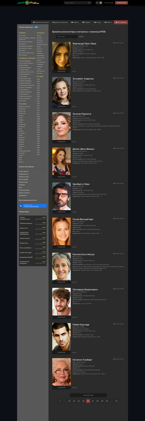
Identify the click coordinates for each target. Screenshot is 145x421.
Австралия (22, 109)
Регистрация (108, 3)
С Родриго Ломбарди (25, 87)
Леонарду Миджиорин (85, 289)
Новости (108, 22)
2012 (38, 110)
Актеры (97, 22)
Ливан (21, 135)
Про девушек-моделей (26, 46)
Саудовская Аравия (25, 151)
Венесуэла (22, 113)
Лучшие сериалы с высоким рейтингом (27, 38)
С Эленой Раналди (24, 98)
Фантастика (40, 71)
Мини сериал (41, 58)
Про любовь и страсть (25, 48)
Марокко (21, 140)
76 (116, 401)
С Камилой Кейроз (24, 74)
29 (102, 401)
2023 (38, 86)
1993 (38, 152)
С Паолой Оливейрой (25, 81)
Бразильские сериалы (40, 22)
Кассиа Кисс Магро (84, 254)
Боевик (39, 35)
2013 (38, 108)
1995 (38, 148)
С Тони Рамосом (24, 94)
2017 (38, 99)
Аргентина (22, 111)
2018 (38, 97)
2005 (38, 125)
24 (79, 401)
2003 (38, 130)
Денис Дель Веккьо (83, 148)
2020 (38, 92)
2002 (38, 132)
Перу (20, 148)
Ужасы (39, 69)
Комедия (39, 51)
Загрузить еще (88, 395)
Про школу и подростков (26, 53)
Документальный (42, 44)
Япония (21, 162)
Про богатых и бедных (26, 42)
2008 (38, 119)
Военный (39, 40)
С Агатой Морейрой (25, 61)
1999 (38, 139)
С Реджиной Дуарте (25, 83)
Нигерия (21, 144)
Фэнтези (39, 73)
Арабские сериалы (24, 106)
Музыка (39, 60)
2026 (38, 79)
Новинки (74, 22)
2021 (38, 90)
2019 (38, 94)
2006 (38, 123)
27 (93, 401)
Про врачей (22, 44)
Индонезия (22, 124)
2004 (38, 128)
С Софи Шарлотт (24, 89)
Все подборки (23, 55)
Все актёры (22, 101)
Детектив (40, 42)
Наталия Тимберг (82, 359)
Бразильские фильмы (59, 22)
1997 (38, 143)
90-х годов (22, 35)
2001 (38, 134)
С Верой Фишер (23, 65)
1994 (38, 150)
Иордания (22, 126)
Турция (21, 155)
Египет (21, 117)
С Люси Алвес (23, 76)
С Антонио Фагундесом (26, 63)
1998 (38, 141)
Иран (20, 129)
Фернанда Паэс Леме (84, 43)
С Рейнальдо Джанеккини (26, 85)
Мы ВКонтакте (34, 205)
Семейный (40, 64)
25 (83, 401)
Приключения (41, 62)
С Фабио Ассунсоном (25, 96)
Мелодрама (40, 55)
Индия (21, 122)
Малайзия (22, 137)
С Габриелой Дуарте (25, 67)
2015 (38, 103)
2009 (38, 117)
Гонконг (21, 115)
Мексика (21, 142)
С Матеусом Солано (25, 78)
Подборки (86, 22)
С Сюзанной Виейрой (25, 92)
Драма (39, 46)
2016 (38, 101)
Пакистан (22, 146)
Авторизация (121, 3)
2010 (38, 114)
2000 (38, 136)
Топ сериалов (121, 22)
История (39, 49)
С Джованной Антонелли (26, 72)
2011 (38, 112)
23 (74, 401)
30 (107, 401)
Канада (21, 131)
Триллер (39, 66)
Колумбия (22, 133)
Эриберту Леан (81, 184)
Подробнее (61, 71)
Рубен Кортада (81, 324)
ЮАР (20, 160)
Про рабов (22, 50)
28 (97, 401)
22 (69, 401)
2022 (38, 88)
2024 (38, 83)
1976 (38, 154)
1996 (38, 145)
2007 (38, 121)
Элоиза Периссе (82, 113)
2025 (38, 81)
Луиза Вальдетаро (83, 219)
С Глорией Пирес (24, 70)
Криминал (40, 53)
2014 (38, 105)
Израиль (21, 120)
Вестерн (39, 38)
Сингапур (22, 153)
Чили (20, 157)
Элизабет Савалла (83, 78)
